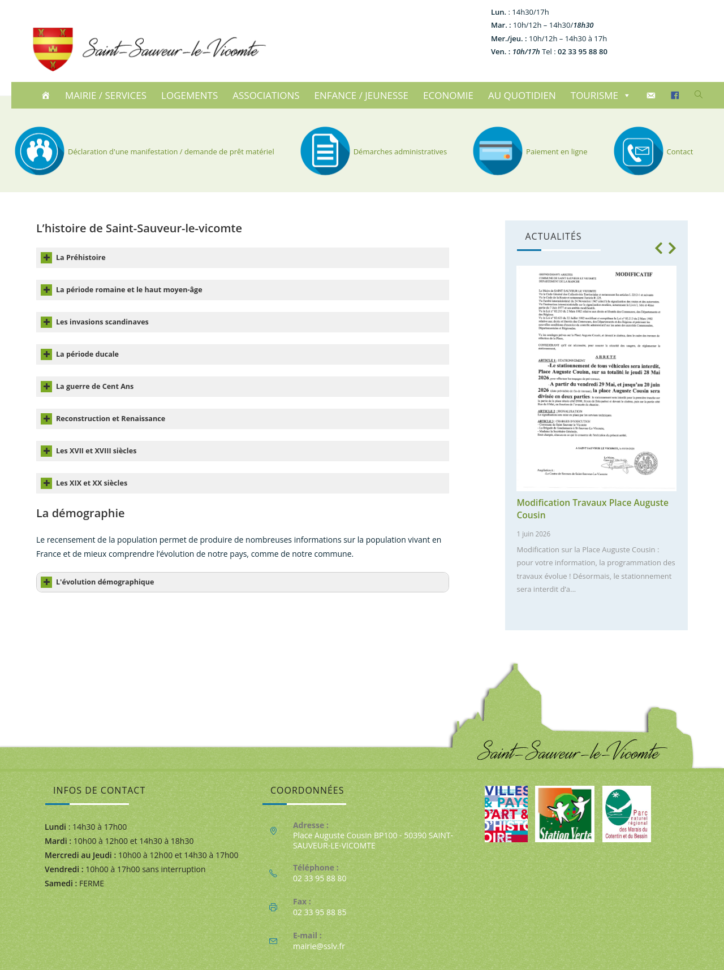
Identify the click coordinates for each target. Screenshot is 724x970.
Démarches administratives (372, 151)
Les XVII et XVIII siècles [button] (88, 451)
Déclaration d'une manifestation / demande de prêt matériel (142, 151)
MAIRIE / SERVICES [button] (105, 95)
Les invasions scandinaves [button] (95, 322)
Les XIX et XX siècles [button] (84, 483)
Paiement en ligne (528, 151)
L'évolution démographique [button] (97, 582)
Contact (651, 151)
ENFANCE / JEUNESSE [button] (361, 95)
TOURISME (601, 95)
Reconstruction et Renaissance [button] (103, 419)
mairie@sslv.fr (319, 946)
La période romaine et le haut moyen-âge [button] (121, 290)
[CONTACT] (652, 96)
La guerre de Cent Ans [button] (87, 386)
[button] (658, 248)
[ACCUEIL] (47, 96)
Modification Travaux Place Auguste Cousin (592, 508)
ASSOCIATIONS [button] (265, 95)
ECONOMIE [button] (448, 95)
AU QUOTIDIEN (522, 95)
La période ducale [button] (80, 354)
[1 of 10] (593, 434)
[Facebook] (677, 96)
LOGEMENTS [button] (189, 95)
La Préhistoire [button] (73, 257)
